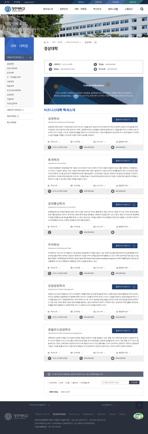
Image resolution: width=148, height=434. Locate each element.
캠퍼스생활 (113, 9)
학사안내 (97, 9)
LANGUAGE (28, 2)
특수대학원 (11, 122)
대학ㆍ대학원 (80, 9)
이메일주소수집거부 (42, 414)
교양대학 (10, 95)
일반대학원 (11, 116)
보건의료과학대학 (14, 90)
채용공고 (122, 414)
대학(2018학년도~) (15, 110)
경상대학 (10, 64)
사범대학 (10, 82)
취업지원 (98, 2)
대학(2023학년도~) (15, 57)
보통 (68, 383)
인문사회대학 (12, 68)
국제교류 (115, 2)
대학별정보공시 (88, 414)
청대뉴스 (81, 2)
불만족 (75, 383)
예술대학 (10, 86)
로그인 (7, 2)
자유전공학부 (12, 104)
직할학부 (10, 99)
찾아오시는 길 (74, 414)
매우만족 (53, 383)
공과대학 (10, 73)
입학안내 (133, 2)
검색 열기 (141, 9)
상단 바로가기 (139, 405)
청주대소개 (48, 9)
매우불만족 (85, 383)
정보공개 (112, 414)
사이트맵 (17, 2)
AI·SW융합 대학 (14, 77)
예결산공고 (102, 414)
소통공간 (129, 9)
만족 (61, 383)
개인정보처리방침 (59, 414)
